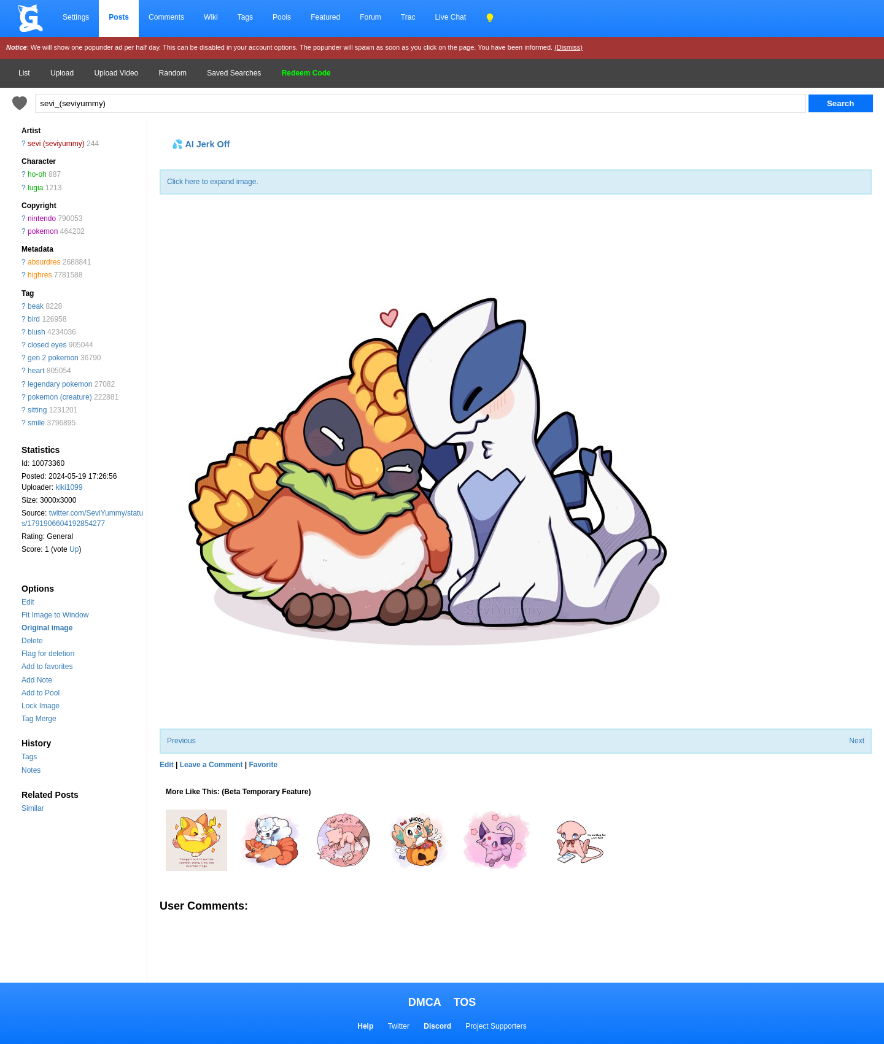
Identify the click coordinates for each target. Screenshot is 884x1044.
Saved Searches (234, 73)
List (24, 73)
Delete (32, 640)
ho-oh (37, 174)
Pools (282, 17)
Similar (32, 808)
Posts (119, 17)
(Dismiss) (568, 47)
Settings (76, 17)
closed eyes (47, 345)
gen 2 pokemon (53, 358)
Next (856, 741)
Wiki (211, 17)
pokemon (43, 231)
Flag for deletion (47, 653)
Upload (62, 73)
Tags (245, 17)
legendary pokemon (60, 384)
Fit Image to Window (54, 615)
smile (36, 423)
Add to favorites (46, 666)
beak (36, 306)
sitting (37, 410)
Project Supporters (495, 1026)
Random (173, 73)
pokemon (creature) (60, 397)
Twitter (398, 1026)
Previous (181, 741)
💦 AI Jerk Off (201, 144)
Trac (408, 17)
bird (34, 319)
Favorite (263, 764)
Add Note (36, 680)
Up (74, 549)
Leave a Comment (211, 764)
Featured (325, 17)
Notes (31, 770)
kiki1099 (68, 487)
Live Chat (450, 17)
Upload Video (116, 73)
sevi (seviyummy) (56, 143)
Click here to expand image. (212, 181)
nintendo (42, 218)
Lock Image (40, 706)
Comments (166, 17)
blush (36, 332)
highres (40, 275)
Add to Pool (40, 693)
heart (36, 370)
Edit (27, 602)
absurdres (44, 262)
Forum (370, 17)
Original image (46, 628)
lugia (35, 188)
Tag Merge (38, 718)
